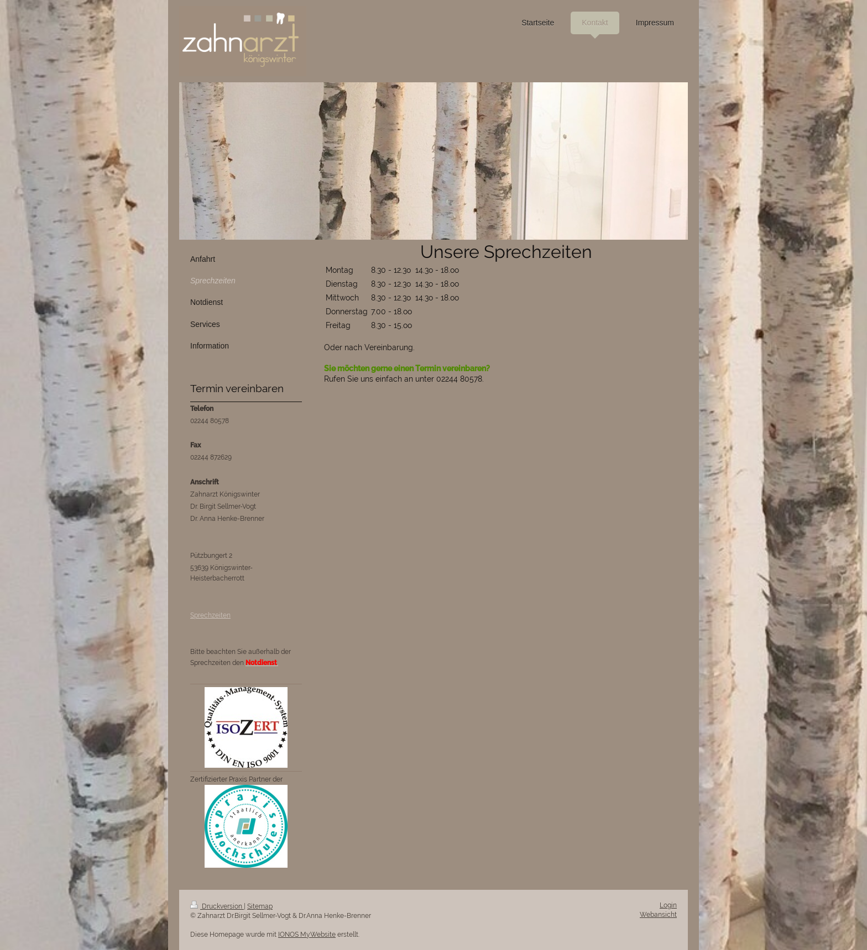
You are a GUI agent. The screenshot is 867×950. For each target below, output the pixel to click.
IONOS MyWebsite (307, 934)
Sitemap (260, 906)
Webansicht (658, 915)
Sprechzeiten (210, 615)
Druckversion (217, 906)
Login (668, 905)
